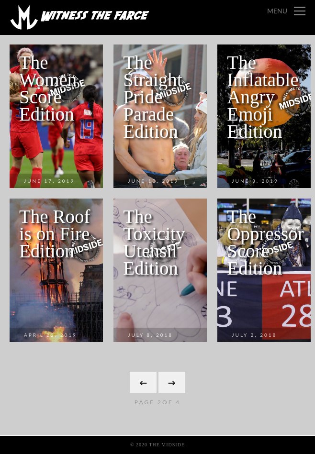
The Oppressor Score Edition (265, 242)
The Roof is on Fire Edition (54, 233)
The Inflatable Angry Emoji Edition (262, 97)
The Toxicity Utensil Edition (154, 242)
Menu (277, 11)
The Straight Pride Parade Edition (152, 97)
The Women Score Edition (48, 88)
